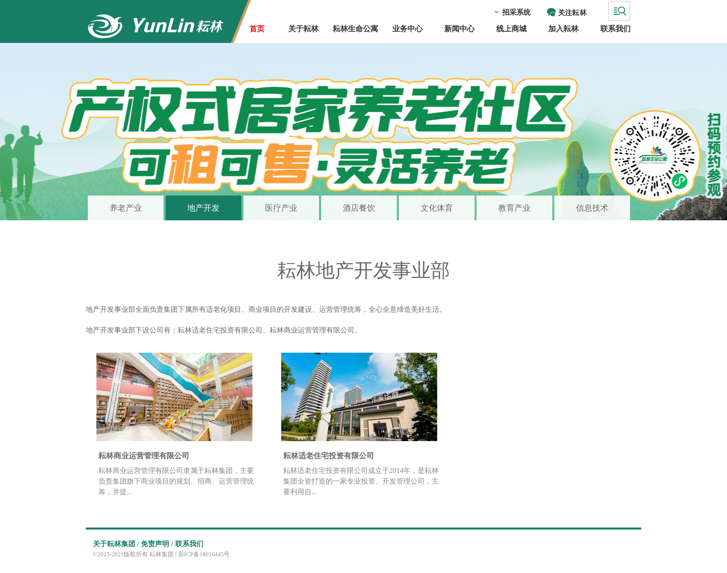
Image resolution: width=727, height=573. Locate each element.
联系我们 (189, 544)
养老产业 (126, 208)
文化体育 (437, 208)
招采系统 (516, 12)
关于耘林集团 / (116, 544)
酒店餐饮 (359, 208)
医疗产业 (281, 208)
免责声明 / (157, 544)
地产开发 (203, 208)
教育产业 (514, 208)
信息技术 (592, 208)
